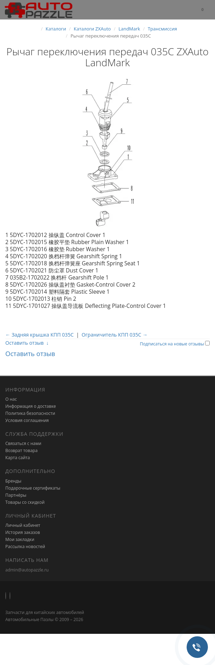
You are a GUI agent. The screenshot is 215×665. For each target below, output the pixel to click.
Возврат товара (21, 450)
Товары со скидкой (25, 502)
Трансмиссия (162, 29)
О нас (11, 399)
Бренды (13, 481)
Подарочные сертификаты (32, 488)
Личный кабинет (22, 525)
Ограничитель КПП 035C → (115, 334)
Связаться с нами (23, 443)
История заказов (22, 532)
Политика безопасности (30, 413)
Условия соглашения (27, 420)
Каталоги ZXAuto (92, 29)
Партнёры (15, 495)
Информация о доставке (30, 406)
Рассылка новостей (25, 546)
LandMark (129, 29)
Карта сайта (17, 458)
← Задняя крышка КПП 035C (39, 334)
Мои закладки (19, 539)
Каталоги (56, 29)
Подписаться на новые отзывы (172, 344)
